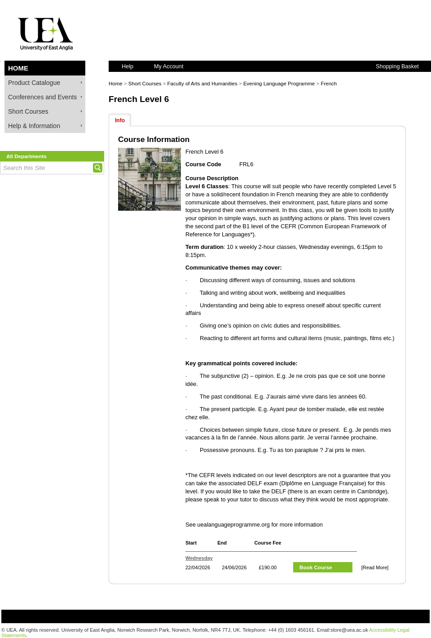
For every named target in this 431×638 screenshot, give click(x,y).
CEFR (288, 226)
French (329, 83)
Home (18, 68)
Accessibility (382, 630)
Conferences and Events (42, 97)
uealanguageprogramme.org (233, 524)
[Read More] (375, 567)
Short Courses (28, 111)
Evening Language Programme (279, 83)
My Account (168, 66)
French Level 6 (139, 99)
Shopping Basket (397, 66)
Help (127, 66)
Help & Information (34, 125)
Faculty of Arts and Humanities (202, 83)
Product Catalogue (34, 82)
